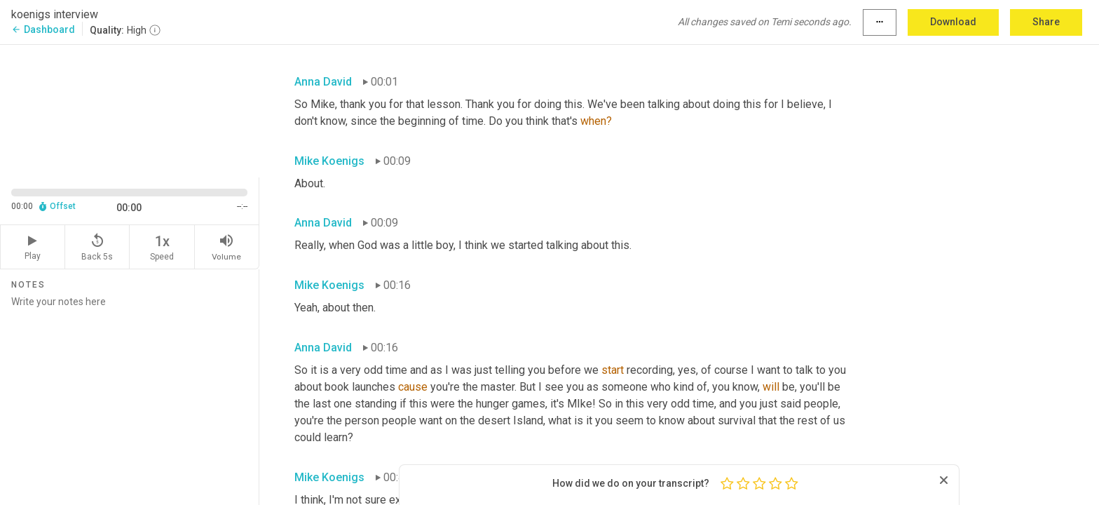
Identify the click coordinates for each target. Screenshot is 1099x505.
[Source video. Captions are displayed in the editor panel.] (129, 110)
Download (953, 21)
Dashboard (43, 29)
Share (1046, 21)
